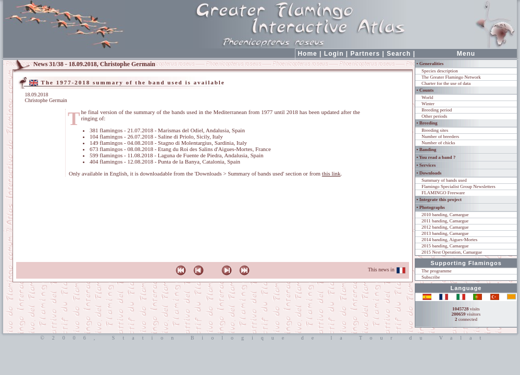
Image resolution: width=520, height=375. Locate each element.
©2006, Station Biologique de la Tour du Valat (260, 338)
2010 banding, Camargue (445, 214)
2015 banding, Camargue (445, 245)
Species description (440, 70)
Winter (428, 103)
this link (331, 173)
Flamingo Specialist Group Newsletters (459, 186)
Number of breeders (440, 136)
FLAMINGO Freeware (443, 192)
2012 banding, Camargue (445, 227)
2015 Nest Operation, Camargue (452, 252)
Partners (365, 53)
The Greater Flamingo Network (451, 77)
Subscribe (431, 277)
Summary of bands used (444, 180)
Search (399, 53)
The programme (437, 270)
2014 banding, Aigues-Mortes (449, 239)
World (427, 97)
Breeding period (437, 110)
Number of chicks (438, 142)
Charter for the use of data (446, 83)
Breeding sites (435, 130)
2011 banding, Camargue (445, 220)
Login (334, 53)
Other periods (434, 116)
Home (307, 53)
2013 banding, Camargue (445, 233)
